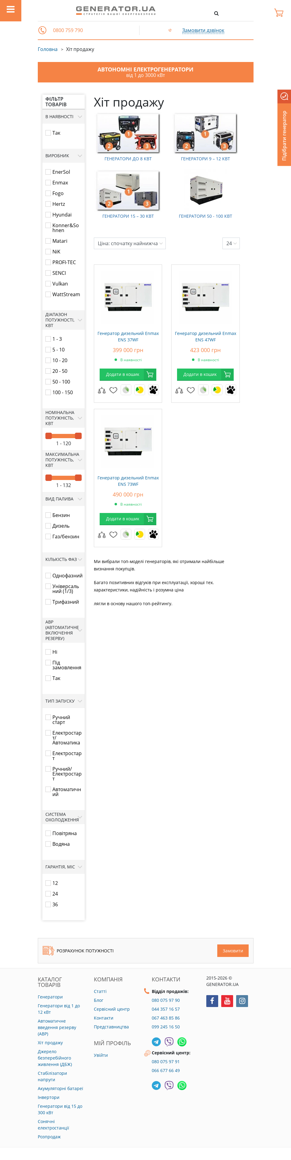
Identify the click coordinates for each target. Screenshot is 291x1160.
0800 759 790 (68, 30)
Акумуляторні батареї (60, 1088)
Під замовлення (66, 665)
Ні (54, 651)
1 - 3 (57, 338)
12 (55, 883)
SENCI (59, 273)
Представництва (111, 1027)
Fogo (58, 193)
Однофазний (67, 575)
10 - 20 (59, 360)
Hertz (58, 204)
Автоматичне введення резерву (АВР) (57, 1027)
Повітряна (64, 833)
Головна (48, 49)
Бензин (61, 515)
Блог (98, 1000)
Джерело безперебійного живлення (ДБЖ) (55, 1058)
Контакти (103, 1018)
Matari (59, 240)
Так (56, 132)
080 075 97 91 (166, 1061)
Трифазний (65, 601)
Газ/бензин (65, 536)
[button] (42, 30)
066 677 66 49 (166, 1070)
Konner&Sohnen (65, 228)
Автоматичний (66, 792)
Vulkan (60, 283)
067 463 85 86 (166, 1018)
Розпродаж (49, 1137)
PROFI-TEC (64, 262)
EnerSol (61, 171)
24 (55, 893)
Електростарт (67, 756)
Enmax (60, 182)
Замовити (233, 951)
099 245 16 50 (166, 1027)
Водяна (61, 844)
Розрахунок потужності (78, 950)
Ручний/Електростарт (67, 773)
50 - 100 (61, 381)
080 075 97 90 (166, 1000)
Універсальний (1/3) (65, 589)
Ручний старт (61, 720)
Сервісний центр (112, 1009)
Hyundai (62, 214)
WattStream (66, 294)
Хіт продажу (50, 1042)
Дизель (60, 525)
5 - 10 (58, 349)
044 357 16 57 (166, 1009)
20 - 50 (59, 371)
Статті (100, 991)
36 (55, 904)
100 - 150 (62, 392)
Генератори (50, 997)
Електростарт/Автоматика (67, 737)
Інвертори (48, 1097)
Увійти (101, 1055)
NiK (56, 251)
